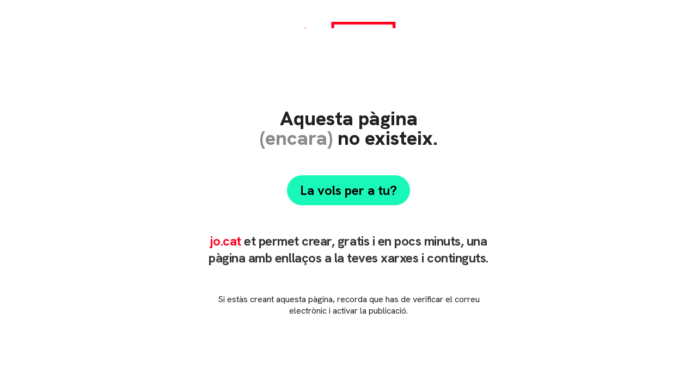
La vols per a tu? (348, 190)
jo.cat (225, 240)
